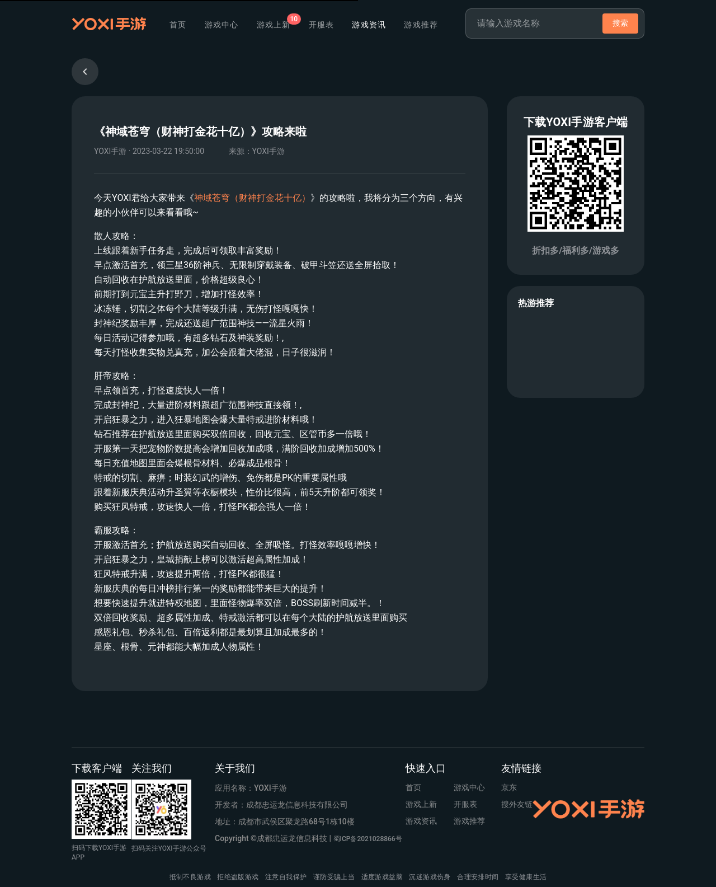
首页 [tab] (178, 24)
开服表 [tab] (322, 24)
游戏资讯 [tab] (369, 24)
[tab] (274, 24)
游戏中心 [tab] (222, 24)
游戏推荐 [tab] (421, 24)
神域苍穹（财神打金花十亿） (252, 198)
